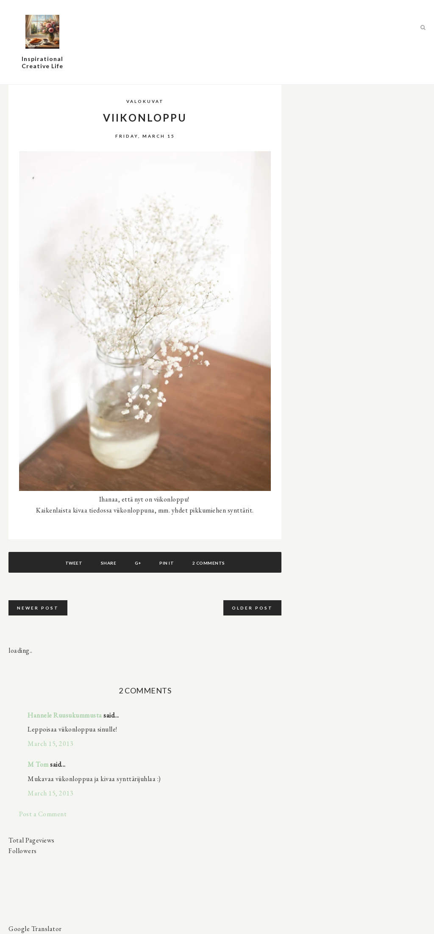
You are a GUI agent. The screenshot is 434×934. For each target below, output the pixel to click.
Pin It (166, 562)
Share (109, 562)
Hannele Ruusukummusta (65, 715)
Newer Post (38, 607)
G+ (138, 562)
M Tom (38, 764)
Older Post (252, 607)
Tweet (74, 562)
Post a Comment (43, 813)
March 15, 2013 (50, 743)
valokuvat (145, 101)
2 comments (208, 562)
